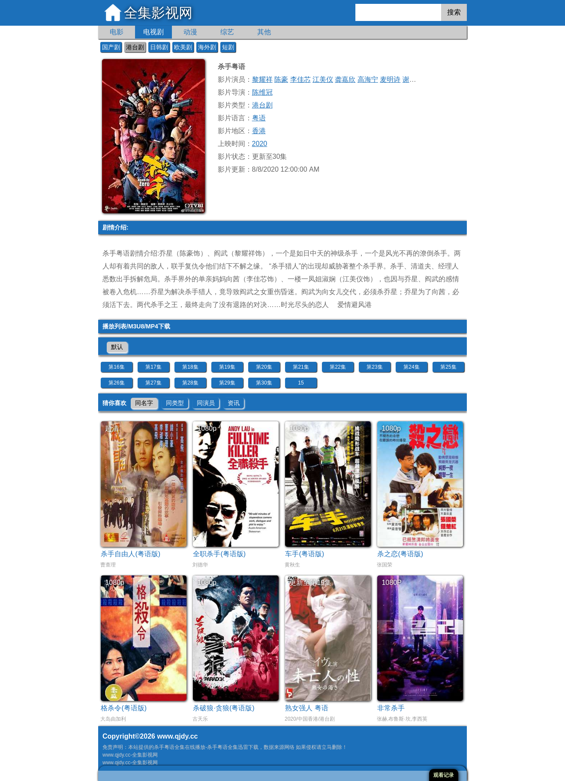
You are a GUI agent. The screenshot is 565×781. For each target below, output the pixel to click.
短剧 (228, 47)
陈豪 (281, 79)
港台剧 (135, 47)
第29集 (227, 383)
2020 (259, 143)
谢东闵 (413, 79)
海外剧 (207, 47)
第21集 (301, 367)
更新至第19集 (310, 582)
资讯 (234, 402)
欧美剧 (183, 47)
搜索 (454, 12)
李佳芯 (300, 79)
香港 (259, 130)
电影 (116, 32)
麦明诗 (390, 79)
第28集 (190, 383)
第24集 (411, 367)
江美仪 (323, 79)
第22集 (338, 367)
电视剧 (153, 32)
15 (301, 383)
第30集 (264, 383)
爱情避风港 (354, 304)
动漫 (190, 32)
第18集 (190, 367)
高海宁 (368, 79)
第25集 (448, 367)
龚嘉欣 (345, 79)
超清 (112, 428)
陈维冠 (262, 92)
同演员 (206, 402)
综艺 (227, 32)
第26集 (116, 383)
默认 (117, 346)
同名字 (144, 402)
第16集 (116, 367)
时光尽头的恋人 (305, 304)
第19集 (227, 367)
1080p (206, 428)
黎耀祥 (262, 79)
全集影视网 (158, 13)
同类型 (175, 402)
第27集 (153, 383)
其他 (264, 32)
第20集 (264, 367)
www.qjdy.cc (177, 736)
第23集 (374, 367)
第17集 (153, 367)
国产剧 (111, 47)
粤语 (259, 118)
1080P (391, 582)
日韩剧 (159, 47)
